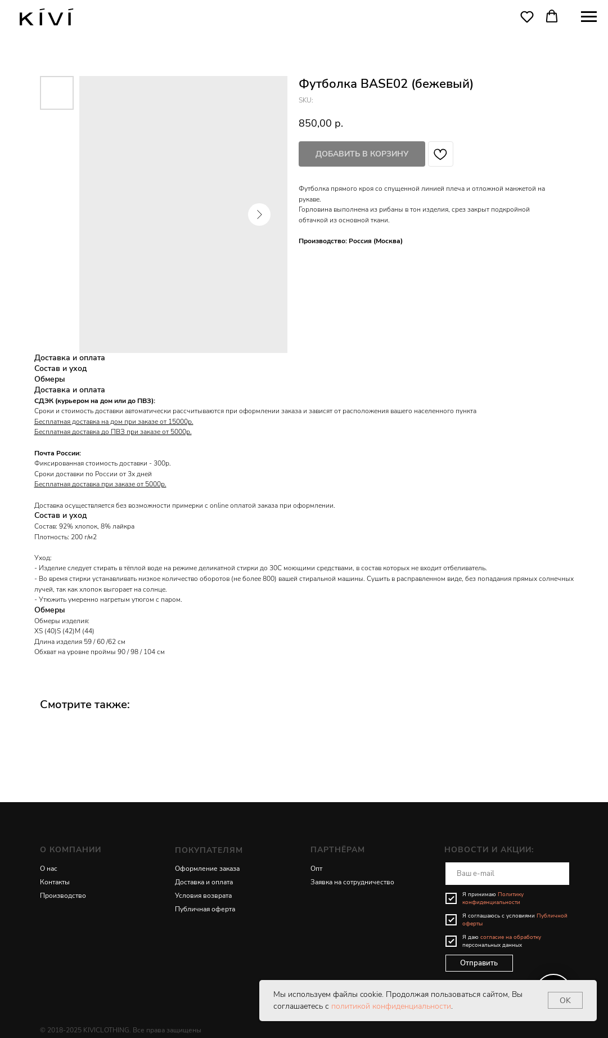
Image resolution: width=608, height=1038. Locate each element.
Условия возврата (203, 895)
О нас (48, 868)
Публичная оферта (205, 909)
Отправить (479, 963)
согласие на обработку (510, 937)
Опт (316, 868)
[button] (527, 16)
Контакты (55, 882)
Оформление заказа (207, 868)
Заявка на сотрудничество (352, 882)
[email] (507, 873)
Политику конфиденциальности (493, 898)
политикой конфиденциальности (391, 1006)
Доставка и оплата (204, 882)
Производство (63, 895)
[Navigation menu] (589, 17)
